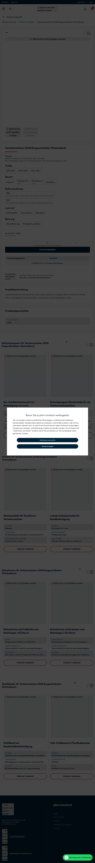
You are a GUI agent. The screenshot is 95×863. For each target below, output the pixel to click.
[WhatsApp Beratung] (78, 857)
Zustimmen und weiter (47, 440)
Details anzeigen (47, 446)
